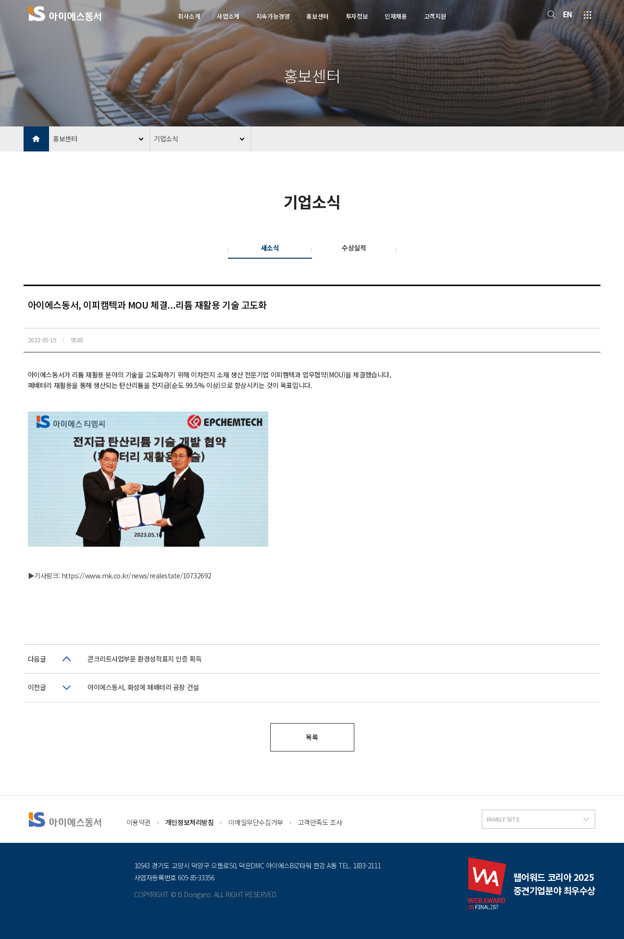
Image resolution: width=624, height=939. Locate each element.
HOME (36, 139)
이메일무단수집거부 (255, 822)
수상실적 (354, 247)
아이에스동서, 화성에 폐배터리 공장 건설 (143, 687)
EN (567, 14)
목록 (312, 737)
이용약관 (138, 822)
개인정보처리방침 (189, 822)
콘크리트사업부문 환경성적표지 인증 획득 (144, 659)
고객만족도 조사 (320, 822)
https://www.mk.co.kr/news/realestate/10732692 (137, 575)
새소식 (270, 247)
